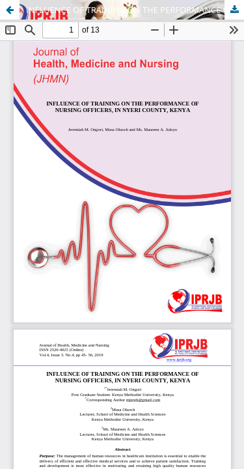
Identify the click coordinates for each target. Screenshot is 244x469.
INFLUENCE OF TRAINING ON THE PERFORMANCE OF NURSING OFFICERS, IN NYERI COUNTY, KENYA (135, 10)
